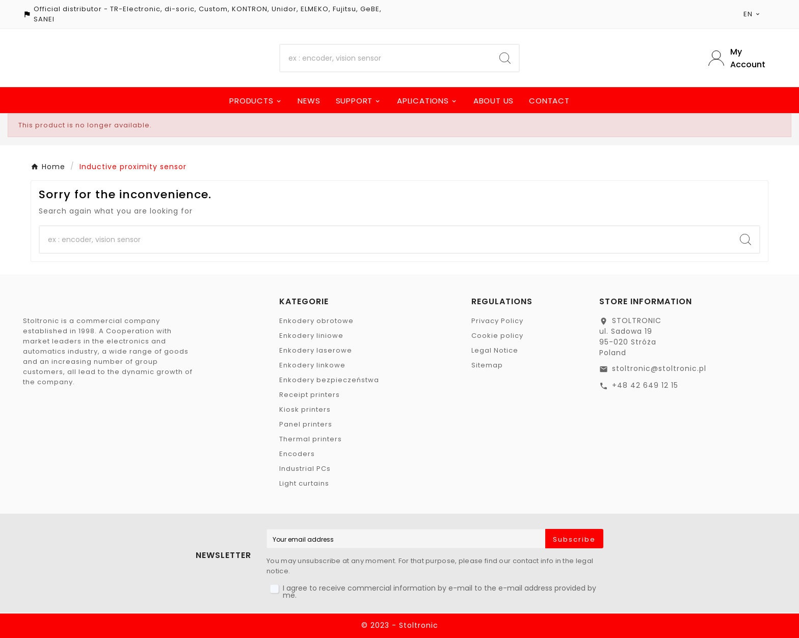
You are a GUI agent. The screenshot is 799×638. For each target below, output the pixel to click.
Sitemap (487, 365)
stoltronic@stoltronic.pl (659, 368)
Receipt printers (309, 395)
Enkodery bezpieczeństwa (329, 380)
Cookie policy (497, 335)
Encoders (297, 454)
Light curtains (304, 483)
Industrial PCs (305, 468)
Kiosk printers (305, 409)
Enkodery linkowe (312, 365)
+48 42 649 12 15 (645, 385)
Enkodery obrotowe (316, 321)
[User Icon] (742, 58)
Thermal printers (310, 439)
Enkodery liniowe (311, 335)
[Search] (386, 58)
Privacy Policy (497, 321)
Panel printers (305, 424)
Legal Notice (494, 350)
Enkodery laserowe (315, 350)
